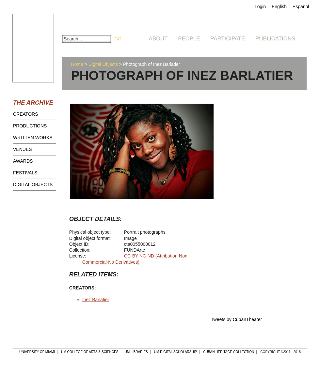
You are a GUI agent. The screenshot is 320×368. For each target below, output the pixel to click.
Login (260, 6)
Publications (275, 39)
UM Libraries (136, 352)
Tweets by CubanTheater (236, 319)
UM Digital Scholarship (175, 352)
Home (77, 64)
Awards (23, 161)
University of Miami (37, 352)
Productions (30, 125)
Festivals (25, 172)
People (189, 39)
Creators (25, 114)
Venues (22, 149)
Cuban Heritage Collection (228, 352)
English (279, 6)
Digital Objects (33, 184)
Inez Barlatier (95, 299)
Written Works (33, 137)
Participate (227, 39)
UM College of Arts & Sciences (90, 352)
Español (301, 6)
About (158, 39)
